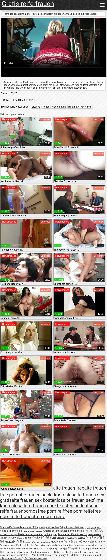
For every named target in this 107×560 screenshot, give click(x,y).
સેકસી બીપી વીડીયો (41, 537)
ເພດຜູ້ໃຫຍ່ (65, 555)
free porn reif (51, 511)
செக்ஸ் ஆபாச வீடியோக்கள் (15, 537)
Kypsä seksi (78, 534)
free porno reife (49, 516)
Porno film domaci (33, 552)
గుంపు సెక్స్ (10, 541)
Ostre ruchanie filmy (11, 552)
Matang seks (87, 548)
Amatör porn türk (52, 530)
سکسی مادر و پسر (32, 530)
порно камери (93, 534)
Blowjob (36, 106)
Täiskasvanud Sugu (77, 552)
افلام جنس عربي (92, 527)
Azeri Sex (48, 552)
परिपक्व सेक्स (6, 558)
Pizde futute (22, 545)
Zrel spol (49, 548)
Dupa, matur (52, 555)
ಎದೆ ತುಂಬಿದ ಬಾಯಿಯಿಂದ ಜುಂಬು (69, 537)
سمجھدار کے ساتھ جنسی (37, 541)
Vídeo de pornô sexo (11, 530)
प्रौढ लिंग (20, 541)
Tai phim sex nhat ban (72, 527)
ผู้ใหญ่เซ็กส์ (74, 548)
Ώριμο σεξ (93, 552)
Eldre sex (100, 548)
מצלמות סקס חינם (10, 555)
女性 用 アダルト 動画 (32, 555)
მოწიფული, (51, 534)
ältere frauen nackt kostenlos (49, 505)
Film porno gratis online (46, 527)
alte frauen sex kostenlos (37, 500)
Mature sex (26, 527)
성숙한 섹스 (61, 548)
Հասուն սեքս (9, 534)
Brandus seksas (83, 545)
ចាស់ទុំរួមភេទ (83, 541)
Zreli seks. (28, 548)
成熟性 (94, 541)
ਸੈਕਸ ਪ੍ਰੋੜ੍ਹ (69, 541)
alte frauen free (68, 488)
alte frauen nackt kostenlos (46, 494)
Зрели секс (15, 548)
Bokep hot (59, 552)
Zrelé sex (39, 548)
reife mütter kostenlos (79, 106)
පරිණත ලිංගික (21, 558)
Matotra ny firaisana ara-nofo (86, 555)
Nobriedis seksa (64, 545)
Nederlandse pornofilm (30, 534)
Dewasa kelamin (38, 558)
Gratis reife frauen (28, 4)
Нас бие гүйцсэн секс (42, 545)
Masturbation (59, 106)
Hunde (46, 106)
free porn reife (78, 511)
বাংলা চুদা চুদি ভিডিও (92, 530)
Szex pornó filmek (72, 530)
